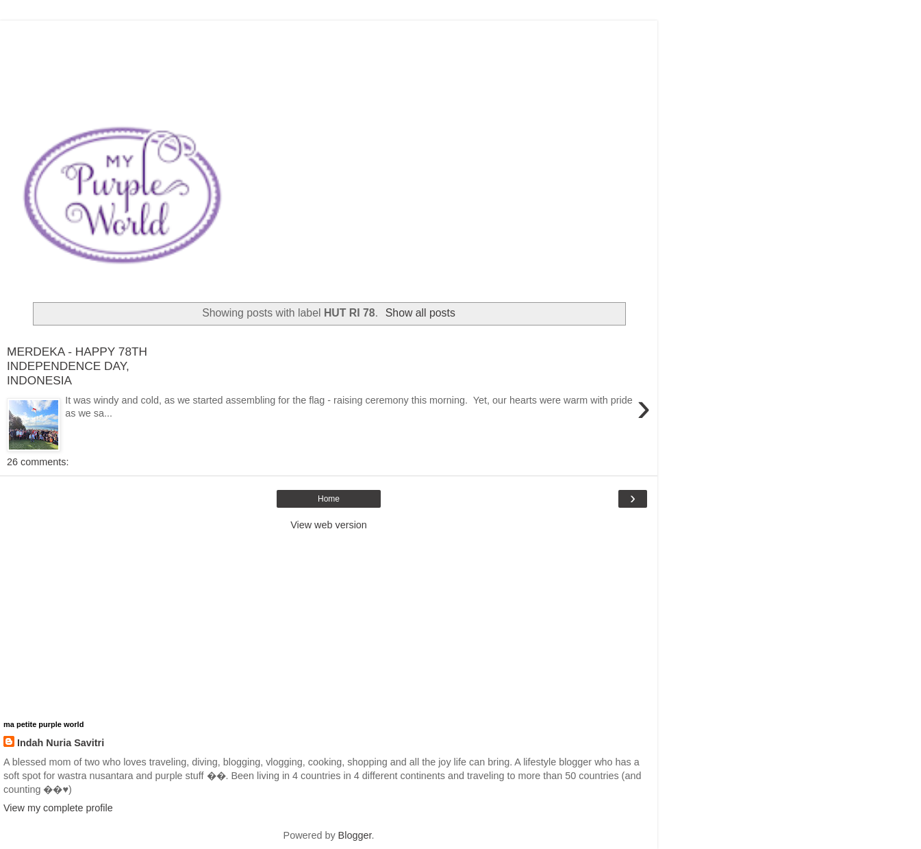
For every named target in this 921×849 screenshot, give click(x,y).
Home (329, 499)
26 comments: (37, 461)
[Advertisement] (328, 38)
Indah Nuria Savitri (60, 742)
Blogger (355, 835)
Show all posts (420, 313)
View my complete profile (58, 807)
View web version (328, 524)
